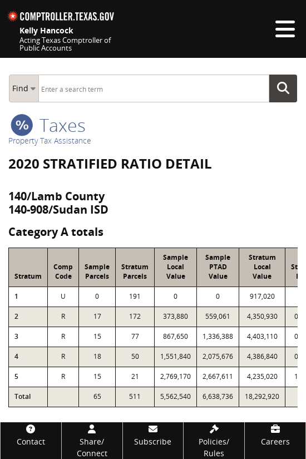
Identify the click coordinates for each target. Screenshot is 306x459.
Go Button (286, 88)
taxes (48, 125)
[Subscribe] (153, 434)
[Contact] (31, 434)
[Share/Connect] (92, 440)
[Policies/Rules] (214, 440)
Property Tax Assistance (49, 140)
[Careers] (275, 434)
